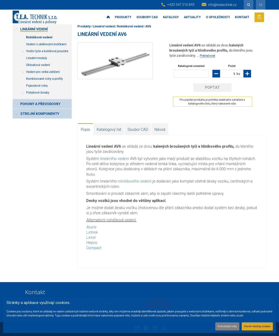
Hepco (91, 242)
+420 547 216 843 (180, 4)
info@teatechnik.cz (222, 5)
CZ (260, 5)
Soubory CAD (147, 17)
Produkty (123, 17)
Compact (93, 247)
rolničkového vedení (134, 181)
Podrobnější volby (218, 325)
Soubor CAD (138, 129)
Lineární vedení (104, 26)
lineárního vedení (114, 158)
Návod (159, 129)
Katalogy (171, 17)
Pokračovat (208, 56)
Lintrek (92, 232)
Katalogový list (109, 129)
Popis (85, 129)
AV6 (148, 26)
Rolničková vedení (130, 26)
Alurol (91, 227)
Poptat (212, 87)
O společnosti (218, 17)
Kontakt (242, 17)
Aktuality (192, 17)
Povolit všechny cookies (254, 325)
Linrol (91, 237)
